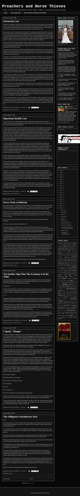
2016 (61, 192)
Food (68, 268)
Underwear (67, 313)
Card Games (64, 252)
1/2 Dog (60, 243)
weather (66, 315)
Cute (68, 259)
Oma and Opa (73, 293)
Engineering (74, 265)
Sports (62, 308)
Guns (65, 274)
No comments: (23, 107)
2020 (61, 183)
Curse (65, 259)
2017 (61, 190)
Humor (64, 278)
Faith (70, 267)
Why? (11, 473)
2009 (61, 208)
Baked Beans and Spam (69, 248)
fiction (59, 268)
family (8, 109)
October (63, 214)
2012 (61, 201)
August (63, 218)
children (60, 253)
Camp (73, 250)
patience (65, 295)
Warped (63, 315)
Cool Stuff (70, 257)
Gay (59, 272)
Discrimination (74, 263)
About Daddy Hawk (16, 12)
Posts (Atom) (31, 483)
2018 (61, 188)
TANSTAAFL (73, 308)
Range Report (66, 301)
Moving (70, 291)
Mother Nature (65, 291)
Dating (67, 263)
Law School (70, 282)
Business (69, 250)
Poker (59, 297)
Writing (75, 317)
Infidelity (70, 278)
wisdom (63, 317)
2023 (61, 177)
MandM (65, 284)
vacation (72, 313)
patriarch (17, 109)
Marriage (71, 284)
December (63, 210)
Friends (66, 270)
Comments (63, 255)
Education (69, 265)
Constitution (74, 256)
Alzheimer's (60, 246)
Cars (73, 252)
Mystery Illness (69, 292)
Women (67, 317)
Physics (75, 295)
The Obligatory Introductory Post (20, 416)
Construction (60, 257)
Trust (59, 313)
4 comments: (23, 407)
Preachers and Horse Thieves (34, 6)
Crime (59, 259)
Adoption (64, 245)
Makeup (59, 284)
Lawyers (75, 282)
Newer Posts (6, 479)
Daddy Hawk (70, 106)
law (66, 282)
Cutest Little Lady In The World (69, 262)
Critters (62, 259)
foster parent (73, 269)
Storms (65, 308)
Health (69, 273)
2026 (61, 170)
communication (68, 255)
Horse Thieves (10, 265)
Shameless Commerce (70, 305)
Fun (70, 271)
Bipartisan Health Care (15, 118)
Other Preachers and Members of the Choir (35, 12)
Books (59, 250)
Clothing (75, 253)
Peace (72, 295)
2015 (61, 194)
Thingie (63, 312)
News (75, 292)
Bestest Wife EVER (62, 249)
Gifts (64, 272)
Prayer (70, 297)
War (76, 313)
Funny (74, 271)
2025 (61, 172)
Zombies (60, 318)
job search (66, 280)
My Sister (63, 292)
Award (62, 248)
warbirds (60, 315)
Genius (61, 272)
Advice (69, 245)
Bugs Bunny (64, 250)
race (68, 299)
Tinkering (67, 312)
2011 (61, 203)
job (62, 280)
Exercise (65, 267)
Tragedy (71, 312)
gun (63, 273)
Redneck (71, 301)
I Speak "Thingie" (12, 331)
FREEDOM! (60, 270)
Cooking (65, 257)
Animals (65, 246)
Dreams (59, 265)
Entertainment (61, 267)
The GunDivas (61, 129)
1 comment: (23, 191)
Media (68, 285)
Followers (63, 269)
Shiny (59, 307)
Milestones (68, 287)
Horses (75, 276)
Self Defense (74, 303)
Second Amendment (67, 303)
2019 (61, 185)
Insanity (74, 278)
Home (5, 12)
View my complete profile (64, 122)
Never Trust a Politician (15, 202)
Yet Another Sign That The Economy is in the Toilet (67, 228)
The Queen (71, 310)
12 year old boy (65, 243)
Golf (72, 272)
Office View (66, 293)
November (63, 212)
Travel (75, 312)
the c (61, 310)
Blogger (69, 249)
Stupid (68, 308)
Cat (76, 252)
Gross (61, 273)
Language (63, 282)
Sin (66, 307)
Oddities (60, 293)
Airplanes (74, 245)
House (59, 278)
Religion (65, 302)
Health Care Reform (11, 193)
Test (59, 310)
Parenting (60, 295)
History (65, 275)
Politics (18, 193)
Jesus (59, 280)
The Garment (64, 310)
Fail (68, 267)
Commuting (74, 255)
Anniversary (71, 246)
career (69, 252)
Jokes (71, 281)
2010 (61, 205)
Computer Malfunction (63, 256)
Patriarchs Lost (11, 21)
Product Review (62, 299)
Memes (71, 285)
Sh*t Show (60, 305)
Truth (62, 313)
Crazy (75, 257)
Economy (9, 322)
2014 (61, 197)
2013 (61, 199)
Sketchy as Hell (69, 307)
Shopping (63, 307)
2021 (61, 181)
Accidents (74, 243)
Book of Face (74, 249)
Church (64, 253)
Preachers (74, 297)
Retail (19, 322)
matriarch (12, 109)
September (63, 216)
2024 (61, 174)
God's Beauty (68, 272)
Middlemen (63, 287)
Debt (70, 263)
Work (71, 317)
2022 (61, 179)
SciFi (61, 303)
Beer (76, 247)
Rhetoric (73, 302)
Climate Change (69, 253)
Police (62, 297)
